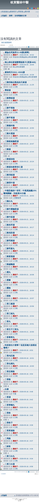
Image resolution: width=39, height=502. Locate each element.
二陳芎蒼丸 (10, 248)
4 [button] (32, 46)
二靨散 (8, 288)
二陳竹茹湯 (10, 217)
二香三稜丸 (10, 313)
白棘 (7, 389)
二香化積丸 (10, 363)
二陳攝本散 (10, 125)
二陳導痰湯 (10, 98)
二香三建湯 (10, 304)
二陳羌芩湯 (10, 225)
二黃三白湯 (10, 464)
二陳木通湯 (10, 133)
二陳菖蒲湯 (10, 256)
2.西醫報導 (17, 198)
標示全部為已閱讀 (11, 46)
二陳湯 (8, 149)
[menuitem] (13, 12)
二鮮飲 (8, 446)
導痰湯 (8, 90)
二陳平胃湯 (10, 118)
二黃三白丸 (10, 456)
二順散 (8, 296)
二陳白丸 (9, 201)
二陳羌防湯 (10, 233)
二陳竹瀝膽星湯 (12, 209)
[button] (26, 47)
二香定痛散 (10, 371)
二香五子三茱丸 (12, 329)
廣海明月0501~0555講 (15, 72)
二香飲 (8, 413)
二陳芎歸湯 (10, 241)
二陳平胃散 (10, 108)
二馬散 (8, 438)
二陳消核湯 (10, 175)
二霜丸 (8, 272)
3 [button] (31, 46)
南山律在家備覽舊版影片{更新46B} (20, 62)
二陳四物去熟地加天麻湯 (16, 82)
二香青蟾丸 (10, 405)
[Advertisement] (19, 26)
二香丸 (8, 321)
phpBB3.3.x (17, 352)
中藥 (14, 394)
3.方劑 (15, 87)
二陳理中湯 (10, 183)
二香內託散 (10, 356)
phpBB (16, 498)
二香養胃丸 (10, 337)
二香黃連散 (10, 430)
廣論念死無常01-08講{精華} (17, 52)
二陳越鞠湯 (10, 264)
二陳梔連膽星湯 (12, 141)
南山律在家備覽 (19, 67)
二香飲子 (9, 423)
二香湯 (8, 397)
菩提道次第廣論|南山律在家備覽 (25, 57)
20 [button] (36, 46)
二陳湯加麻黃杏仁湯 (14, 167)
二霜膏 (8, 280)
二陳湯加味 (10, 159)
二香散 (8, 379)
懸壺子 (15, 55)
